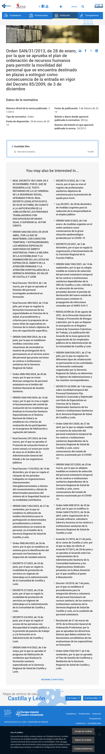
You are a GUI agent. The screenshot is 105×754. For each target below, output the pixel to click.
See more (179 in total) (52, 679)
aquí (65, 742)
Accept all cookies (83, 731)
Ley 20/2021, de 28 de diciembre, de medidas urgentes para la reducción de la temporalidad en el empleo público (74, 209)
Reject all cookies (83, 740)
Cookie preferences (83, 748)
